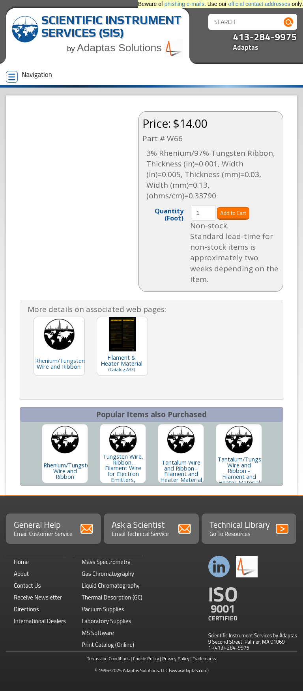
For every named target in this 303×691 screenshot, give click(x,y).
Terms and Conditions (108, 658)
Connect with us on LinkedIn (219, 566)
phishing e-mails (184, 4)
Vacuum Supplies (103, 609)
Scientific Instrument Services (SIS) (111, 26)
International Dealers (40, 621)
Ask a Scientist (151, 528)
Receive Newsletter (38, 597)
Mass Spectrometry (106, 561)
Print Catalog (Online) (108, 644)
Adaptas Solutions (130, 48)
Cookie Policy (146, 658)
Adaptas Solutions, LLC (145, 670)
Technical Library (249, 528)
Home (21, 561)
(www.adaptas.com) (189, 670)
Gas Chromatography (108, 573)
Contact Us (27, 585)
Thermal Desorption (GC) (112, 597)
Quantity (169, 214)
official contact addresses (259, 4)
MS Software (98, 632)
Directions (26, 609)
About (21, 573)
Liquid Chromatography (111, 585)
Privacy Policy (175, 658)
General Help (53, 528)
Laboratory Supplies (106, 621)
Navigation (29, 76)
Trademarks (204, 658)
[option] (65, 453)
